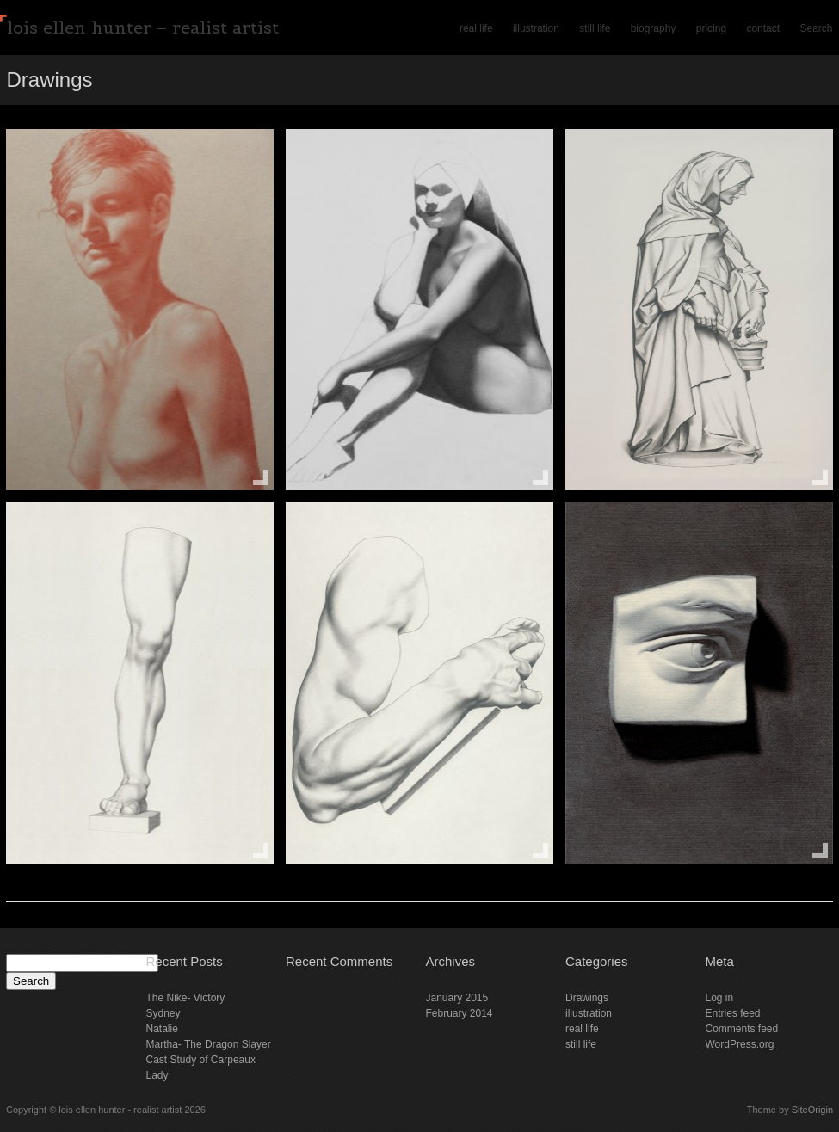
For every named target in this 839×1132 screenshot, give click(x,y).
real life (476, 28)
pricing (711, 28)
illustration (536, 28)
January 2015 (457, 998)
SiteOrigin (812, 1109)
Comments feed (742, 1029)
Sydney (163, 1013)
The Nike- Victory (185, 998)
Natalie (162, 1029)
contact (763, 28)
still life (594, 28)
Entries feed (733, 1013)
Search (815, 28)
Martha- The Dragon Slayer (208, 1044)
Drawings (586, 998)
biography (653, 28)
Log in (720, 998)
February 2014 (459, 1013)
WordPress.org (740, 1044)
